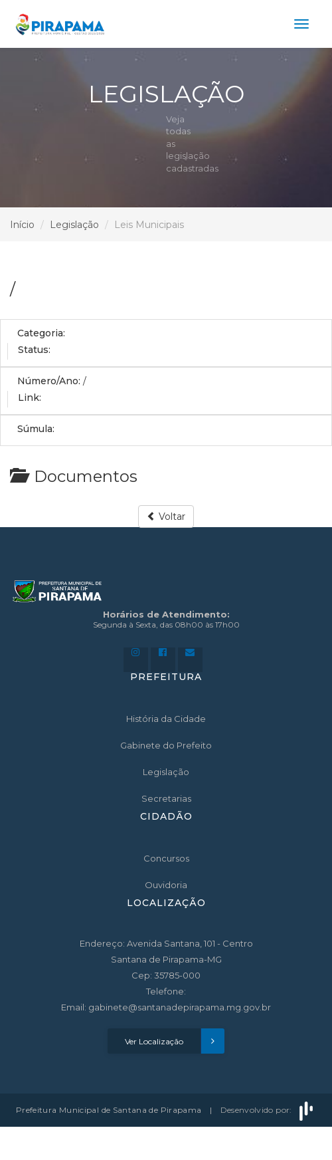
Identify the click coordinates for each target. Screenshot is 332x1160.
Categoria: (41, 333)
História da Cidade (166, 718)
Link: (29, 398)
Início (22, 225)
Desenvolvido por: (268, 1110)
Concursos (166, 858)
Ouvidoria (166, 884)
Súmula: (35, 429)
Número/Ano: (48, 381)
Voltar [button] (166, 516)
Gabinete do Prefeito (166, 745)
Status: (34, 350)
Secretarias (166, 798)
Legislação (74, 225)
